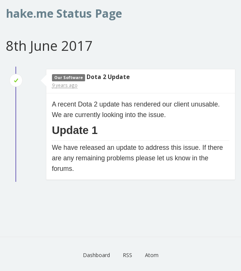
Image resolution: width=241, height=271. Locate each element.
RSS (127, 255)
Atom (152, 255)
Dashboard (96, 255)
